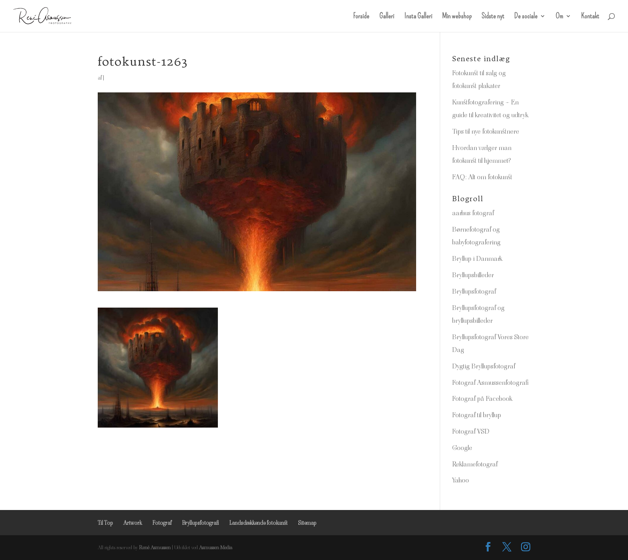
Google (462, 447)
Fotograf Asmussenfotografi (490, 382)
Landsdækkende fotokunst (258, 523)
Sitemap (307, 523)
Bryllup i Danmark (477, 258)
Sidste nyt (492, 16)
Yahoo (460, 480)
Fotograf (161, 523)
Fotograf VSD (470, 431)
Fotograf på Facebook (482, 398)
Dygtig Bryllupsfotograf (483, 366)
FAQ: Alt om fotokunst (482, 177)
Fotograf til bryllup (476, 415)
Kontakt (590, 16)
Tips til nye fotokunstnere (485, 131)
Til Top (105, 523)
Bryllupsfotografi (200, 523)
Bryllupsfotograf (474, 291)
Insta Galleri (418, 16)
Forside (361, 16)
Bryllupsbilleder (473, 275)
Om (559, 16)
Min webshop (456, 16)
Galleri (386, 16)
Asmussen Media (215, 547)
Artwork (132, 523)
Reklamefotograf (474, 464)
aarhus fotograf (473, 213)
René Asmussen (155, 547)
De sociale (525, 16)
